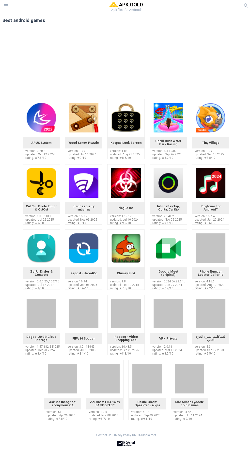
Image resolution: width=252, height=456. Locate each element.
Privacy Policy (121, 435)
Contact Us (103, 435)
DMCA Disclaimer (144, 435)
